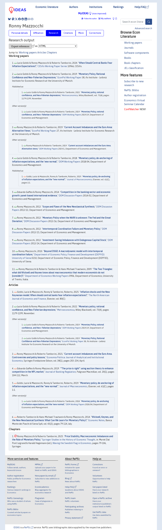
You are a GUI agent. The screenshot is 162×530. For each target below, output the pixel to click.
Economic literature (46, 7)
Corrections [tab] (95, 33)
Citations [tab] (68, 33)
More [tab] (81, 33)
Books (127, 57)
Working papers (133, 42)
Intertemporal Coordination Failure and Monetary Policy (71, 229)
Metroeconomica (70, 95)
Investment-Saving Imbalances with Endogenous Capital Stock (74, 240)
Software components (136, 52)
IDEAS (16, 527)
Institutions (95, 7)
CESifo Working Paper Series (52, 66)
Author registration (135, 95)
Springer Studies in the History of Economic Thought (68, 439)
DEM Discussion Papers (70, 195)
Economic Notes (96, 420)
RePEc (28, 527)
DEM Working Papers (71, 114)
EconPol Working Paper (69, 77)
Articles (41, 52)
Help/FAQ (141, 7)
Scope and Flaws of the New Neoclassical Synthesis (68, 206)
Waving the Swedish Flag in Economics (72, 443)
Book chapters (132, 62)
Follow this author (90, 18)
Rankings (118, 7)
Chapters (52, 52)
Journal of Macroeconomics (79, 179)
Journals (129, 47)
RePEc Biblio (131, 90)
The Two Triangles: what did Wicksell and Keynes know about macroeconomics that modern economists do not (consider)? (62, 272)
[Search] (148, 22)
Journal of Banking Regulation (60, 372)
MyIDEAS (92, 13)
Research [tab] (53, 33)
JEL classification (133, 68)
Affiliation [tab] (38, 33)
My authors (104, 18)
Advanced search (143, 28)
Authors (73, 7)
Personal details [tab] (19, 33)
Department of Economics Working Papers (47, 276)
